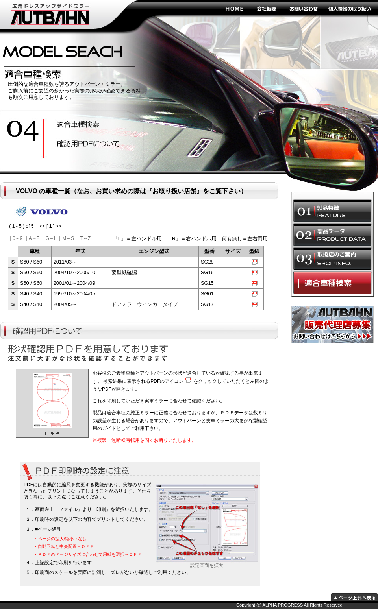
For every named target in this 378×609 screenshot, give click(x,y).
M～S (68, 238)
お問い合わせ (303, 8)
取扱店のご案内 (332, 258)
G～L (50, 238)
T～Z (85, 238)
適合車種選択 (332, 282)
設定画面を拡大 (207, 563)
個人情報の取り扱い (349, 8)
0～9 (17, 238)
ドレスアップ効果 (84, 144)
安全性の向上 (84, 125)
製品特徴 (332, 210)
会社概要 (267, 8)
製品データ (332, 234)
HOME (234, 8)
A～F (34, 238)
